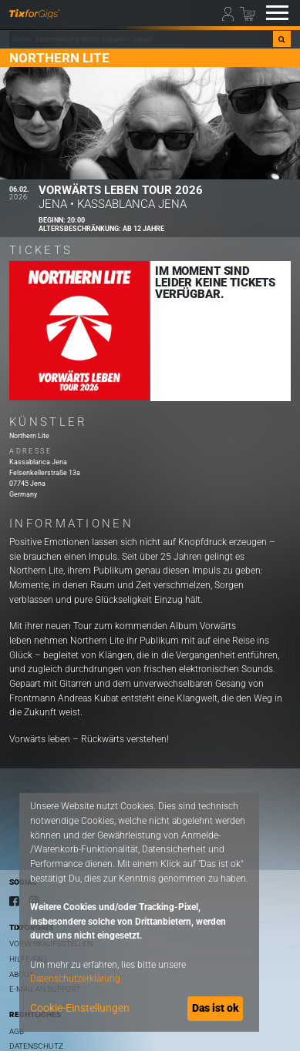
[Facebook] (14, 900)
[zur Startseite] (34, 13)
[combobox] (141, 39)
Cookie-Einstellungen (80, 1008)
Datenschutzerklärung (75, 978)
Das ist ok (215, 1008)
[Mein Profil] (230, 13)
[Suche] (282, 39)
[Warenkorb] (247, 13)
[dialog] (139, 912)
